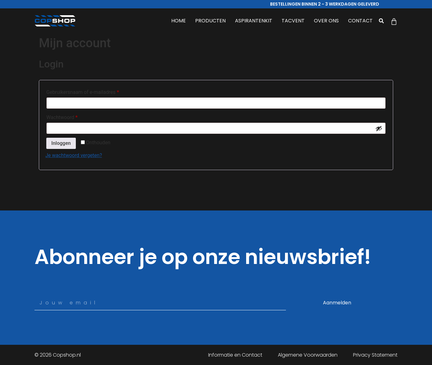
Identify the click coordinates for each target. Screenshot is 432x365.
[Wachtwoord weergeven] (378, 128)
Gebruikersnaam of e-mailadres (90, 91)
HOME (178, 20)
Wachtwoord (69, 116)
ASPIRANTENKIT (253, 20)
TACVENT (293, 20)
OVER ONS (326, 20)
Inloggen (61, 143)
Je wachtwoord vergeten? (73, 155)
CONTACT (360, 20)
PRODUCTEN (210, 20)
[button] (381, 21)
